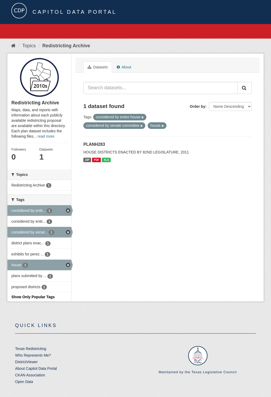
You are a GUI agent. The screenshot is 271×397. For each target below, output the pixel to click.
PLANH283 (94, 144)
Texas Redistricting (30, 349)
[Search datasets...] (160, 88)
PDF (96, 159)
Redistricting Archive (66, 45)
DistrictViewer (26, 362)
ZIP (87, 159)
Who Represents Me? (33, 355)
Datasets (98, 67)
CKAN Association (30, 375)
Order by (197, 106)
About (124, 67)
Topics (29, 45)
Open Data (24, 382)
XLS (106, 159)
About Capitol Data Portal (36, 368)
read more (46, 136)
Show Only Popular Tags (33, 297)
